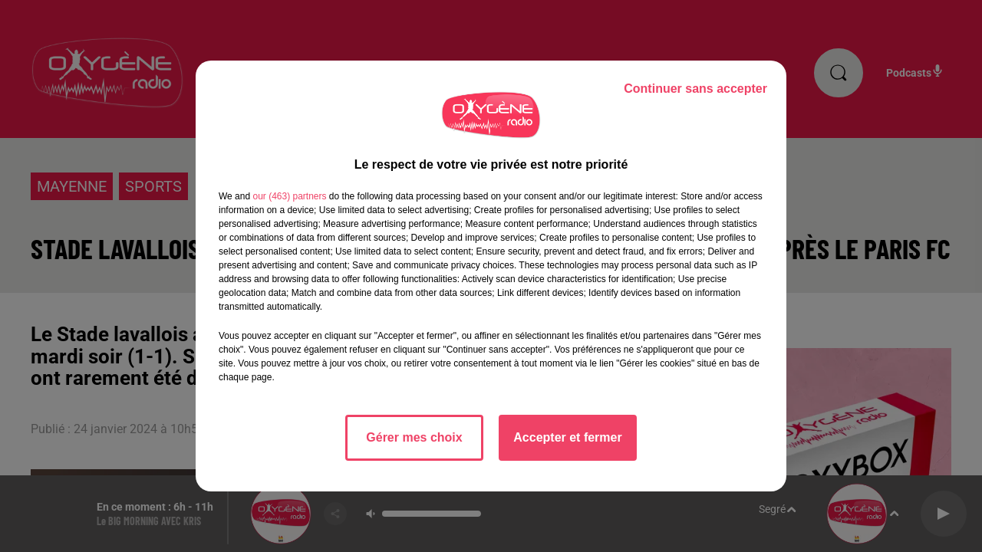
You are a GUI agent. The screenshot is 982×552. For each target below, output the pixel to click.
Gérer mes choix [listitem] (414, 437)
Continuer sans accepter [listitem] (695, 88)
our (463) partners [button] (289, 196)
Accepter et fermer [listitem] (567, 437)
